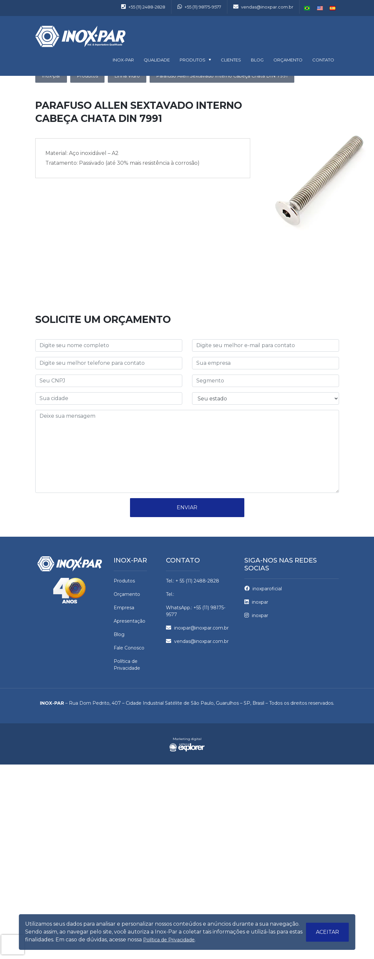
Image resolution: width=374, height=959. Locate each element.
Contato (323, 59)
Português (307, 8)
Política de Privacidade (169, 940)
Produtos (192, 59)
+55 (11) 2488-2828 (143, 6)
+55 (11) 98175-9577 (199, 6)
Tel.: (170, 594)
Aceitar (327, 932)
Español (333, 8)
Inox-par (130, 560)
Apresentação (129, 621)
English (320, 8)
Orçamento (287, 59)
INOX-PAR (123, 59)
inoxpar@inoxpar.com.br (197, 628)
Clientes (231, 59)
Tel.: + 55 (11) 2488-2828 (192, 581)
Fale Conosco (129, 648)
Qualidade (157, 59)
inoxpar (256, 602)
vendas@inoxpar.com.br (263, 6)
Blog (257, 59)
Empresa (124, 608)
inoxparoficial (263, 589)
